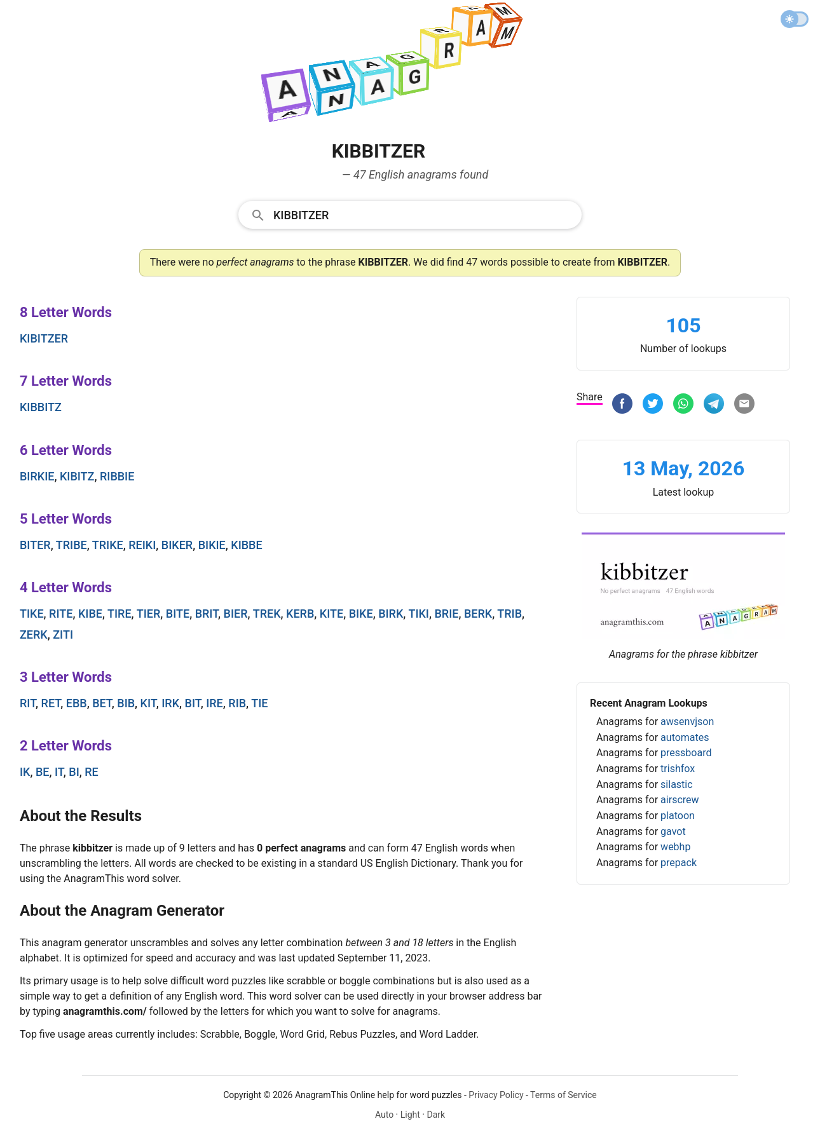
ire (214, 703)
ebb (76, 703)
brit (206, 613)
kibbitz (41, 407)
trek (267, 613)
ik (25, 771)
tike (32, 613)
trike (107, 545)
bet (102, 703)
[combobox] (410, 214)
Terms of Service (563, 1095)
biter (35, 545)
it (59, 771)
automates (684, 737)
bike (361, 613)
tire (119, 613)
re (92, 771)
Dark (436, 1115)
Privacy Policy (495, 1095)
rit (28, 703)
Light (410, 1115)
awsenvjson (687, 722)
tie (259, 703)
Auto (384, 1115)
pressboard (685, 753)
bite (177, 613)
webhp (675, 847)
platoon (677, 816)
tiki (418, 613)
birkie (37, 476)
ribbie (117, 476)
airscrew (679, 800)
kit (148, 703)
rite (60, 613)
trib (509, 613)
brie (446, 613)
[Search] (423, 214)
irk (170, 703)
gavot (673, 831)
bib (126, 703)
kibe (90, 613)
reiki (142, 545)
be (43, 771)
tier (149, 613)
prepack (678, 863)
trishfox (677, 769)
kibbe (246, 545)
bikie (212, 545)
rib (237, 703)
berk (478, 613)
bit (193, 703)
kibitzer (44, 338)
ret (51, 703)
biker (177, 545)
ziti (63, 634)
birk (390, 613)
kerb (300, 613)
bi (74, 771)
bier (236, 613)
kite (331, 613)
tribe (71, 545)
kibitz (77, 476)
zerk (34, 634)
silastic (676, 784)
